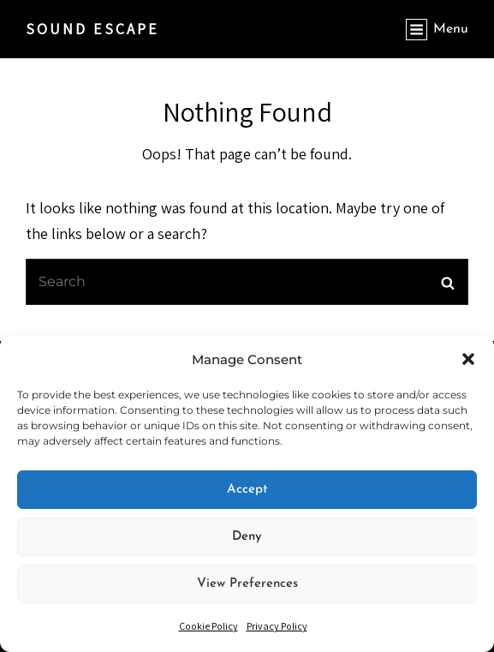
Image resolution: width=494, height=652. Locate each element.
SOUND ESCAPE (92, 29)
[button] (468, 359)
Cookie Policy (208, 625)
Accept (247, 489)
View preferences (247, 583)
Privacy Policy (277, 625)
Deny (247, 536)
